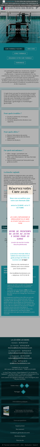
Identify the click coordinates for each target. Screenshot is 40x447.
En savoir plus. (9, 1)
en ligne (24, 259)
